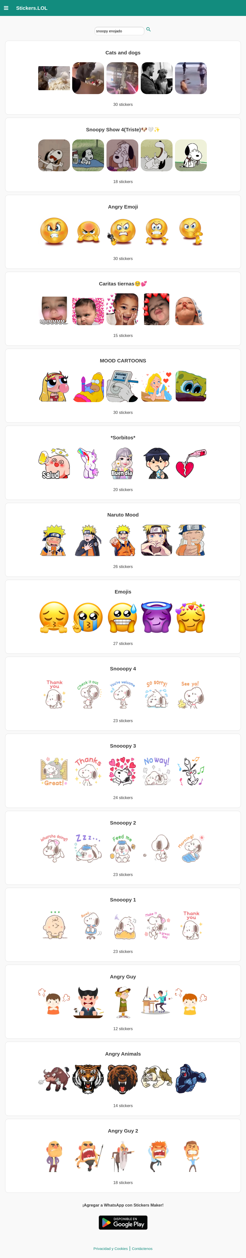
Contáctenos (142, 1248)
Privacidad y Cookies (111, 1248)
